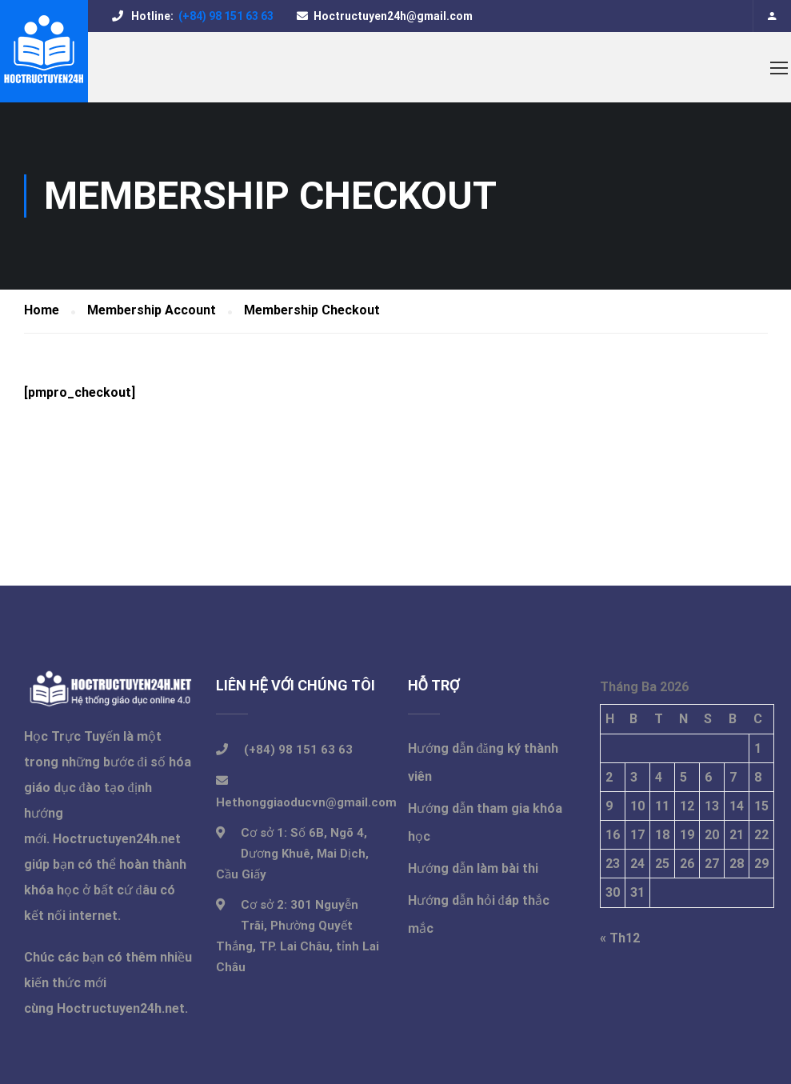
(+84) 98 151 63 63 (225, 16)
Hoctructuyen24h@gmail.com (393, 16)
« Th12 (620, 938)
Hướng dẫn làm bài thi (473, 868)
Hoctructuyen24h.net (117, 838)
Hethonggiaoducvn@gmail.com (306, 802)
